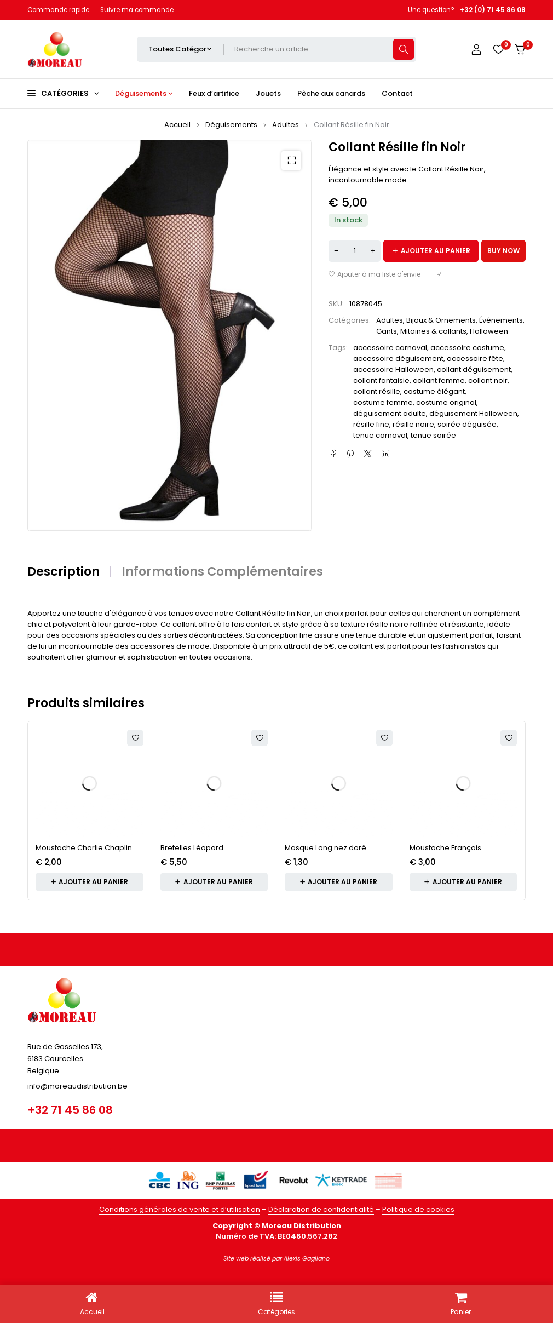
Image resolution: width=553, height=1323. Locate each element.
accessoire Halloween (393, 369)
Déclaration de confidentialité (321, 1209)
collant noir (488, 380)
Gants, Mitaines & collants (421, 331)
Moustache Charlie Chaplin (84, 848)
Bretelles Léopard (191, 848)
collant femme (439, 380)
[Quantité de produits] (355, 251)
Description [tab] (63, 572)
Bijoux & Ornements (441, 320)
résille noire (413, 424)
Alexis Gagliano (307, 1258)
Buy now (503, 250)
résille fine (371, 424)
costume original (446, 402)
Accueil (177, 124)
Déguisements (231, 124)
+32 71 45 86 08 (70, 1110)
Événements (501, 320)
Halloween (489, 331)
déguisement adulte (389, 413)
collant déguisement (474, 369)
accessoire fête (475, 358)
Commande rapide (58, 9)
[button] (291, 160)
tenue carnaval (380, 435)
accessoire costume (467, 347)
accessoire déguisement (398, 358)
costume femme (383, 402)
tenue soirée (433, 435)
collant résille (376, 391)
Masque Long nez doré (325, 848)
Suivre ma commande (137, 9)
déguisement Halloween (473, 413)
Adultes (285, 124)
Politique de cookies (418, 1209)
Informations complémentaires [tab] (222, 572)
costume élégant (434, 391)
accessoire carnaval (390, 347)
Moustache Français (445, 848)
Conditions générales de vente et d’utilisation (179, 1209)
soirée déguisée (467, 424)
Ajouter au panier (435, 250)
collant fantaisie (381, 380)
